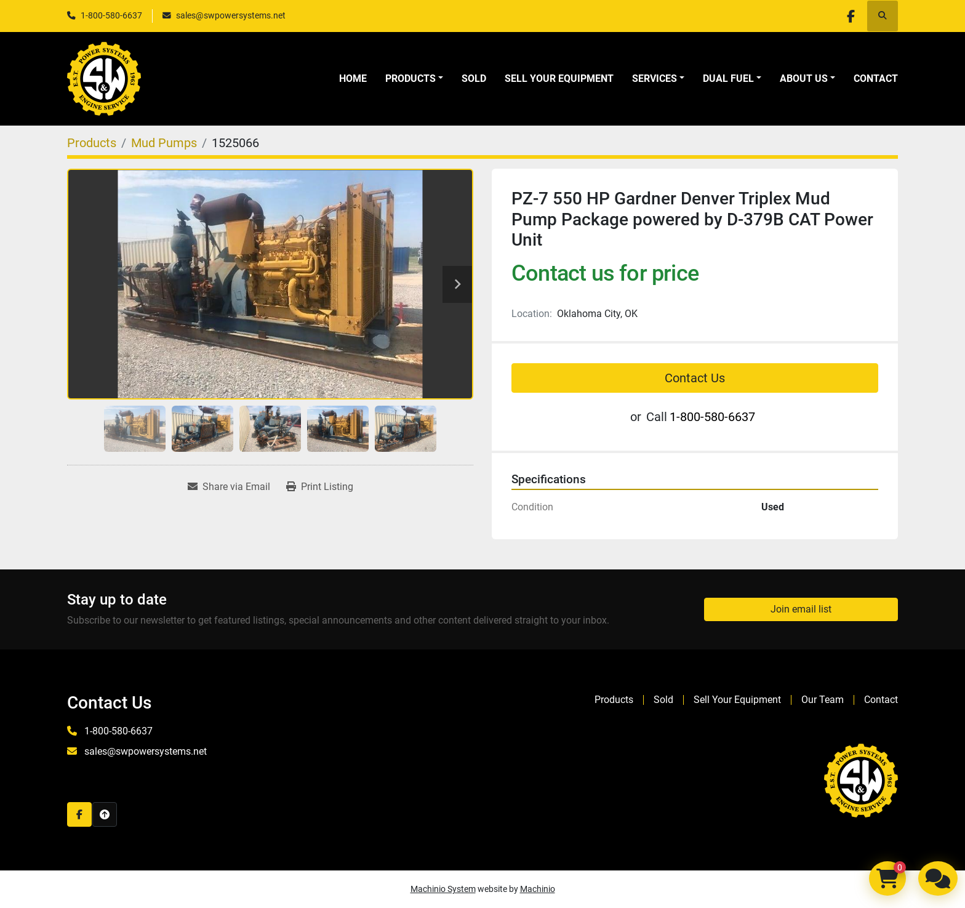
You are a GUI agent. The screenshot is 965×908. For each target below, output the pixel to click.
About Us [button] (804, 78)
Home (353, 78)
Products (410, 78)
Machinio (537, 889)
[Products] (91, 142)
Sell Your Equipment (559, 78)
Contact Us (695, 378)
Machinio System (443, 889)
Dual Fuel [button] (728, 78)
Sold (474, 78)
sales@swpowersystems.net (231, 15)
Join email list (801, 609)
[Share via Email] (229, 487)
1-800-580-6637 (111, 15)
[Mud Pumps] (164, 142)
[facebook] (850, 16)
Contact (876, 78)
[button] (414, 78)
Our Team (822, 699)
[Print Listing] (319, 487)
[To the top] (104, 814)
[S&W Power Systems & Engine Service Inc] (861, 779)
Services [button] (654, 78)
